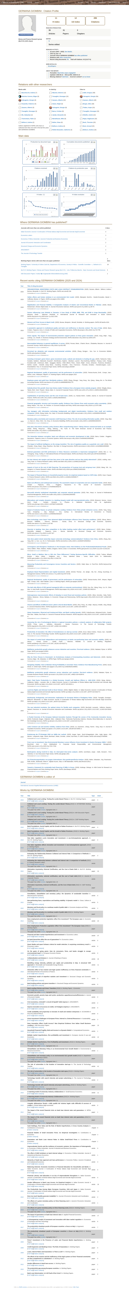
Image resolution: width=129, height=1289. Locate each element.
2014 (22, 921)
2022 (22, 871)
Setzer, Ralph (56, 104)
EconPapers (52, 66)
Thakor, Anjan (87, 107)
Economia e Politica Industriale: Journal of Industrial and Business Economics (44, 239)
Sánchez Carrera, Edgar (29, 96)
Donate (93, 2)
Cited (100, 796)
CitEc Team (76, 1287)
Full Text (30, 801)
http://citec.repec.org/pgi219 (66, 73)
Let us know (86, 77)
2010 (22, 1105)
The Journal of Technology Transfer (31, 253)
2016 (22, 827)
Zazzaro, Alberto (27, 107)
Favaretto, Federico (28, 104)
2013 (22, 1044)
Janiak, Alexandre (58, 115)
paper (47, 293)
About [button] (125, 2)
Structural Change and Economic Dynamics (34, 246)
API (87, 2)
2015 (22, 800)
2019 (22, 959)
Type (94, 796)
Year (23, 286)
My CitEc (80, 2)
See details (68, 51)
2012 (22, 1008)
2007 (22, 946)
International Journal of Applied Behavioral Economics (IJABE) (39, 785)
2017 (22, 1227)
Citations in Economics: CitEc (12, 2)
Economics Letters (26, 235)
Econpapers (37, 293)
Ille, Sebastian (26, 115)
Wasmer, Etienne (57, 92)
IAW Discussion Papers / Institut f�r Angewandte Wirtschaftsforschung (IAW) (44, 273)
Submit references (114, 2)
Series (37, 2)
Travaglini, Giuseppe (28, 111)
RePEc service (23, 1287)
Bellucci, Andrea (27, 122)
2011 (22, 1003)
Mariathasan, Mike (58, 118)
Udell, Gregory (87, 92)
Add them (65, 77)
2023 (22, 879)
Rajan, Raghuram (88, 118)
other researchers (65, 57)
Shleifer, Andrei (88, 115)
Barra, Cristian (57, 111)
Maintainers (102, 2)
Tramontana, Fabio (28, 118)
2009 (22, 929)
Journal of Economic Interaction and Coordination (36, 242)
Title (29, 796)
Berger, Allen (87, 104)
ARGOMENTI (25, 250)
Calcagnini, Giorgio (28, 100)
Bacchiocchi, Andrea (28, 92)
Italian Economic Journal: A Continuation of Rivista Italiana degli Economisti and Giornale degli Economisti (53, 232)
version (43, 810)
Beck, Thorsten (88, 122)
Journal (24, 782)
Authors (29, 2)
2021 (22, 855)
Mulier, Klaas (56, 122)
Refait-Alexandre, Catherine (61, 130)
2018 (22, 971)
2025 (22, 895)
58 (68, 59)
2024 (22, 990)
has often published (80, 55)
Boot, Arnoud (87, 126)
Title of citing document (35, 286)
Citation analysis (39, 801)
